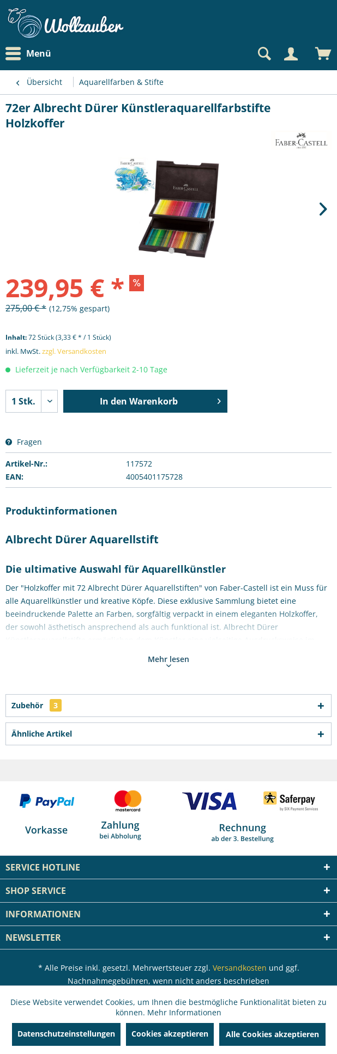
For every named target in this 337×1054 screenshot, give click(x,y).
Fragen (23, 442)
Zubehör (36, 705)
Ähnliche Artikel (41, 733)
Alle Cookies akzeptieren (272, 1034)
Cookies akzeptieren (169, 1033)
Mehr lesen (168, 660)
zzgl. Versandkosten (74, 351)
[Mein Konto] (291, 54)
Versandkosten (240, 968)
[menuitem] (31, 53)
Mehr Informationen (184, 1012)
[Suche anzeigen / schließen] (263, 54)
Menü (28, 53)
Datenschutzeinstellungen (66, 1033)
